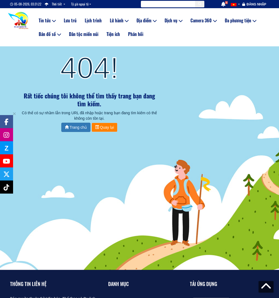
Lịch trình (93, 20)
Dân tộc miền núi (83, 34)
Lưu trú (70, 20)
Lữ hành (119, 20)
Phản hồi (135, 34)
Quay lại (104, 127)
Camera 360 (203, 20)
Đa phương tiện (240, 20)
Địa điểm (146, 20)
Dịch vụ (173, 20)
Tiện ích (113, 34)
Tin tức (47, 20)
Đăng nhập (256, 4)
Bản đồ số (50, 34)
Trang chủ (76, 127)
